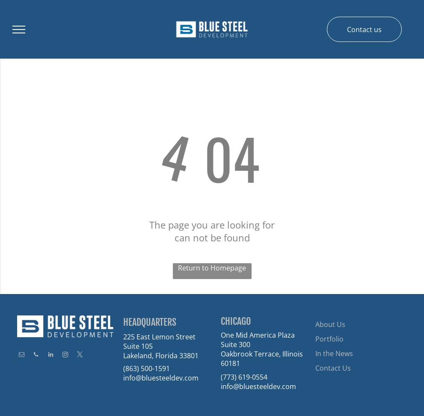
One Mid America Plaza (258, 335)
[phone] (36, 356)
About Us (330, 324)
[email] (21, 356)
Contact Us (333, 368)
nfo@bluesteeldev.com (162, 378)
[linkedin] (50, 356)
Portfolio (329, 339)
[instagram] (65, 356)
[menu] (19, 29)
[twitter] (79, 356)
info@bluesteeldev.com (258, 386)
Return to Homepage (212, 268)
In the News (334, 353)
